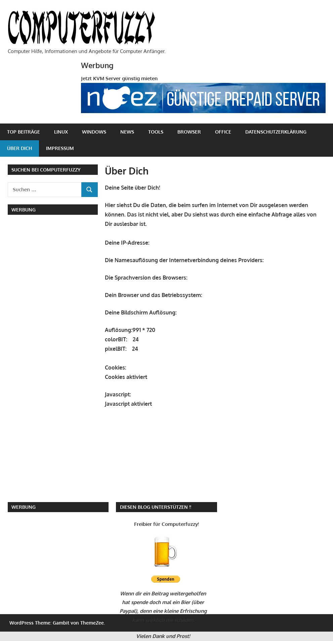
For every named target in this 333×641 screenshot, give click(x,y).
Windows (94, 132)
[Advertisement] (55, 264)
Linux (61, 132)
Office (223, 132)
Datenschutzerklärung (275, 132)
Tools (155, 132)
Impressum (60, 148)
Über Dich (19, 148)
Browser (189, 132)
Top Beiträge (23, 132)
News (127, 132)
